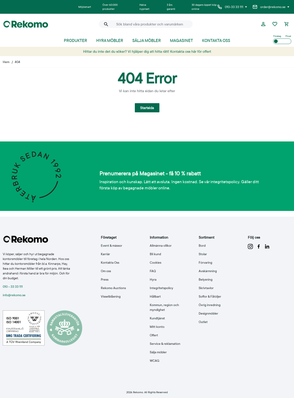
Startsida (147, 107)
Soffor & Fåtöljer (210, 296)
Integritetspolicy (161, 288)
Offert (154, 335)
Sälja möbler (146, 40)
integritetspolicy (224, 181)
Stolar (203, 254)
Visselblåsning (111, 296)
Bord (202, 245)
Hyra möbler (109, 40)
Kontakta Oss (110, 262)
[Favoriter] (274, 24)
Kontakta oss (216, 40)
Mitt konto (157, 327)
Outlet (203, 322)
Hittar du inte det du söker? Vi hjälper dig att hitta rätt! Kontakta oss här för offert (147, 51)
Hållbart (155, 296)
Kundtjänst (157, 318)
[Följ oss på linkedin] (267, 246)
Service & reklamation (165, 344)
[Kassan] (286, 24)
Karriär (105, 254)
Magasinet (181, 40)
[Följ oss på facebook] (259, 246)
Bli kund (155, 254)
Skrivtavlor (206, 288)
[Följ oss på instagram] (251, 246)
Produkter (75, 40)
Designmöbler (208, 313)
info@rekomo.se (14, 295)
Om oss (106, 271)
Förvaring (205, 262)
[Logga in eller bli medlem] (263, 24)
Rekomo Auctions (113, 288)
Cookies (155, 262)
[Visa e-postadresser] (288, 7)
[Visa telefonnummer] (246, 7)
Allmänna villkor (161, 245)
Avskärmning (208, 271)
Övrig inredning (209, 305)
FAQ (153, 271)
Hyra (153, 279)
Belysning (205, 279)
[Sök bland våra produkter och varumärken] (151, 24)
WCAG (154, 361)
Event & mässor (111, 245)
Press (104, 279)
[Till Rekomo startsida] (49, 24)
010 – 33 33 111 (13, 287)
